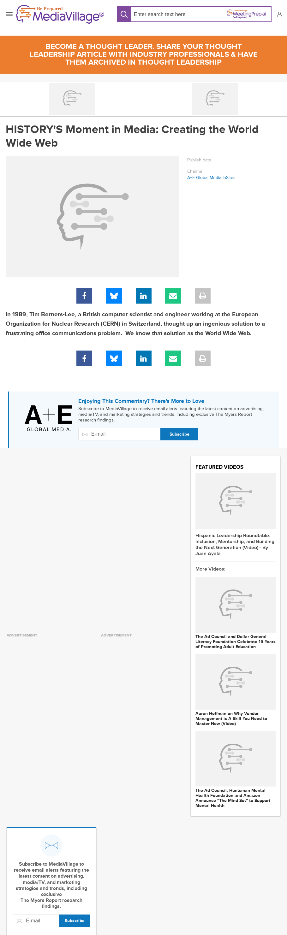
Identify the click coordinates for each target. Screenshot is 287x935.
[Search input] (162, 14)
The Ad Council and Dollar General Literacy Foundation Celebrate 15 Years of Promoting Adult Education (235, 641)
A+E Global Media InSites (211, 177)
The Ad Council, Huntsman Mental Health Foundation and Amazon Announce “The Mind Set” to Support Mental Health (232, 798)
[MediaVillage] (60, 14)
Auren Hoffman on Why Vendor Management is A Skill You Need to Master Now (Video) (231, 718)
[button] (279, 14)
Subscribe (179, 434)
